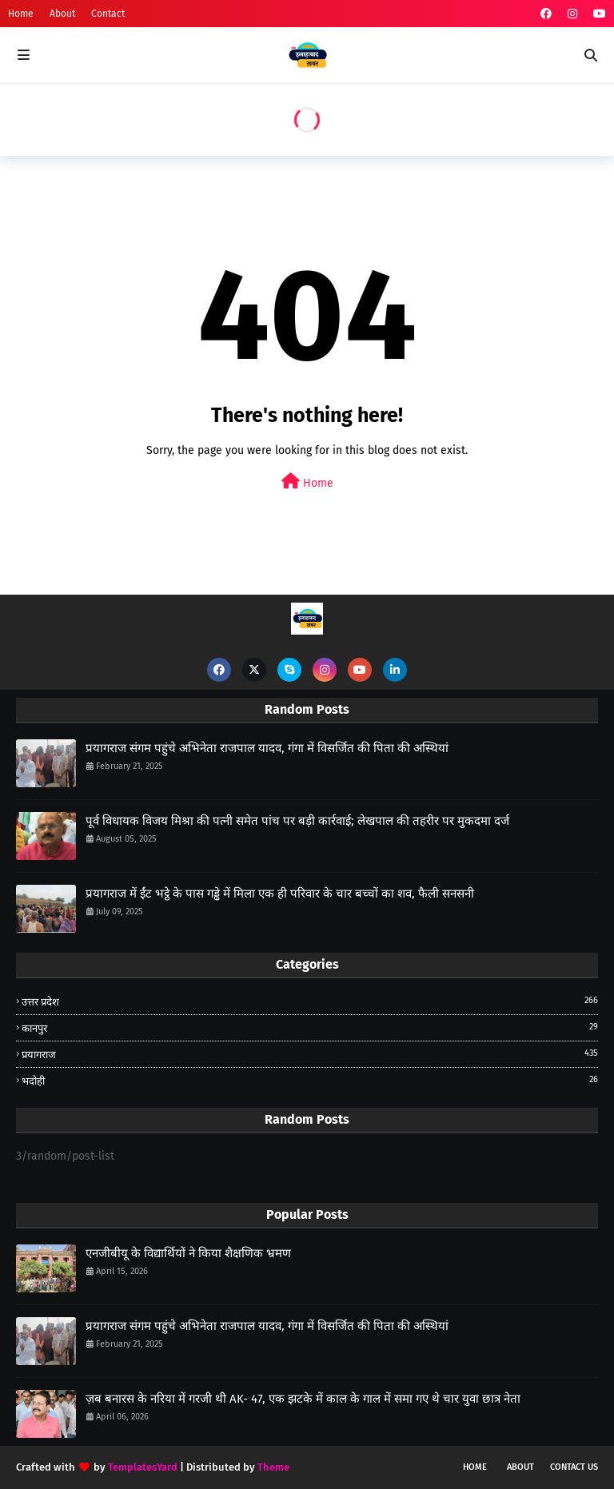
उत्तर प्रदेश (310, 1001)
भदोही (310, 1080)
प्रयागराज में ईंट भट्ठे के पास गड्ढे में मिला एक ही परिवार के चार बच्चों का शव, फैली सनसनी (280, 893)
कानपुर (310, 1027)
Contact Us (574, 1467)
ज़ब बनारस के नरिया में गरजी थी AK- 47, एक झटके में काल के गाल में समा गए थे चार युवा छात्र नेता (303, 1398)
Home (21, 13)
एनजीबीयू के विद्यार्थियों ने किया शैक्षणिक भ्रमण (188, 1253)
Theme (273, 1467)
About (62, 13)
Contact (108, 13)
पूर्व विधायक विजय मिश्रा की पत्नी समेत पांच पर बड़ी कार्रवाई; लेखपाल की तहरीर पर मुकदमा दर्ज (297, 821)
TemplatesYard (142, 1467)
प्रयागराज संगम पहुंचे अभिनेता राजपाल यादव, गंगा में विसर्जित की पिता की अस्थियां (267, 748)
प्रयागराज (310, 1054)
